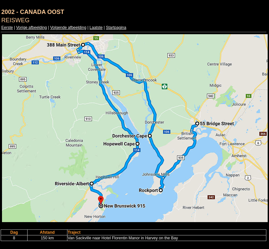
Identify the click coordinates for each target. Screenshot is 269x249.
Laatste (96, 27)
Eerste (7, 27)
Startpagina (116, 27)
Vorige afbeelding (31, 27)
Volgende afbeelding (68, 27)
